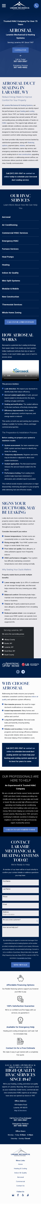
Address (6, 912)
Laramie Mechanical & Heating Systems (18, 105)
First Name (6, 881)
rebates (22, 146)
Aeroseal (20, 1177)
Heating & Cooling (20, 1169)
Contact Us (20, 1186)
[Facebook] (18, 1195)
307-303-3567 (20, 61)
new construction (24, 154)
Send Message (20, 965)
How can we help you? (10, 927)
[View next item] (23, 672)
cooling (31, 111)
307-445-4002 (20, 67)
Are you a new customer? (12, 920)
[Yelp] (23, 1195)
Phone (5, 897)
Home (20, 1164)
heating (23, 111)
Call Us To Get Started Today (20, 830)
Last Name (6, 889)
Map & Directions (20, 1111)
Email (5, 904)
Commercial (20, 1181)
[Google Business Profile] (13, 1195)
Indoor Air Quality (20, 1173)
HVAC (4, 123)
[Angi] (28, 1195)
